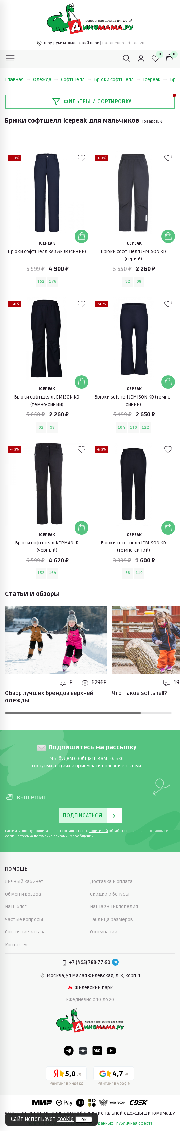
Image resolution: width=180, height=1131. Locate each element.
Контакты (16, 945)
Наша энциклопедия (114, 906)
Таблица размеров (111, 919)
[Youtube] (111, 1050)
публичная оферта (134, 1123)
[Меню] (10, 58)
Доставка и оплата (111, 881)
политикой (98, 831)
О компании (103, 932)
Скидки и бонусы (109, 894)
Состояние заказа (25, 932)
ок (83, 1119)
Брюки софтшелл (117, 79)
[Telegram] (115, 963)
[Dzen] (82, 1050)
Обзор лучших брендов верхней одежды (49, 697)
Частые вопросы (24, 919)
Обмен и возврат (24, 894)
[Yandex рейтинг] (66, 1077)
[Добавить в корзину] (81, 236)
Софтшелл (76, 79)
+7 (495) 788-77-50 (89, 963)
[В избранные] (81, 158)
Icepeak (155, 79)
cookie (65, 1119)
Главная (17, 79)
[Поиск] (126, 58)
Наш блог (16, 906)
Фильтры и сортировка (92, 102)
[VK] (97, 1050)
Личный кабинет (24, 881)
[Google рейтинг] (113, 1077)
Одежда (45, 79)
